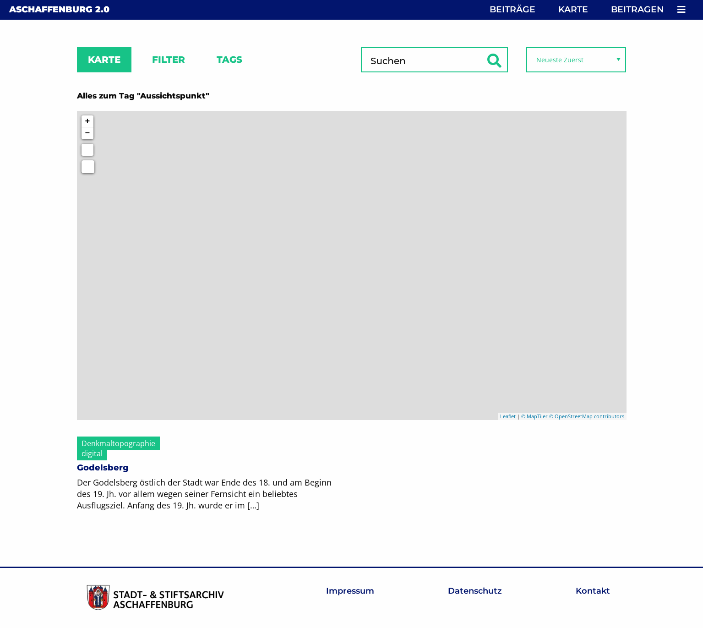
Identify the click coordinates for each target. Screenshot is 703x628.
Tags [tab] (229, 59)
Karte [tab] (104, 59)
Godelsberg (103, 468)
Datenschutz (475, 591)
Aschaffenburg (59, 9)
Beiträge (512, 9)
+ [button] (87, 121)
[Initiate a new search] (87, 150)
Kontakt (593, 591)
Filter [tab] (168, 59)
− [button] (87, 133)
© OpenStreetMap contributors (586, 416)
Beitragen (637, 9)
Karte (573, 9)
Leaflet (508, 416)
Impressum (350, 591)
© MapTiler (534, 416)
